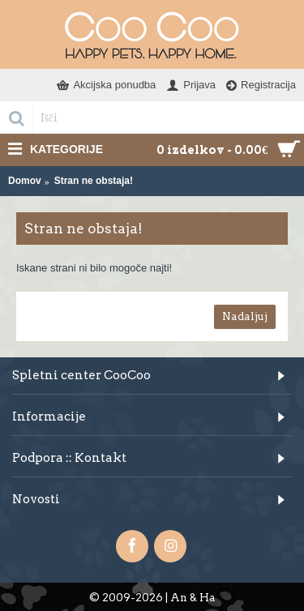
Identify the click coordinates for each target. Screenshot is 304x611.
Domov (24, 180)
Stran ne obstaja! (93, 180)
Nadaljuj (245, 316)
